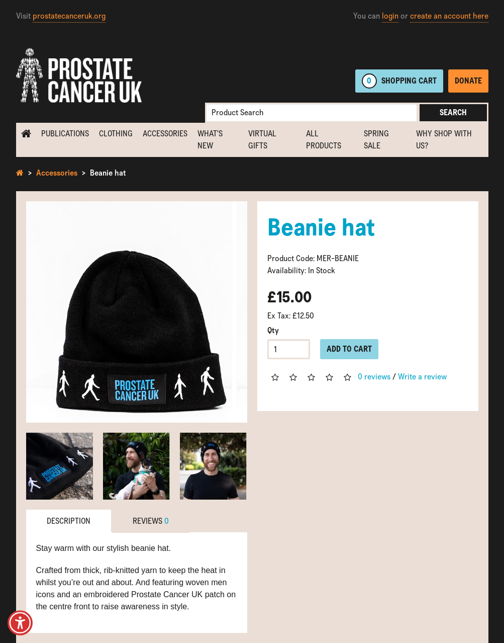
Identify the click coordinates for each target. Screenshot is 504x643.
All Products (323, 139)
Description (68, 521)
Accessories (165, 133)
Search (453, 112)
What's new (210, 139)
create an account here (449, 16)
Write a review (422, 376)
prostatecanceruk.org (69, 16)
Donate (468, 80)
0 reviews (374, 376)
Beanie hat (108, 173)
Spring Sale (376, 139)
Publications (65, 133)
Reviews (151, 521)
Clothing (116, 133)
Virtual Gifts (262, 139)
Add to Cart (349, 349)
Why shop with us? (444, 139)
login (390, 16)
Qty (273, 330)
